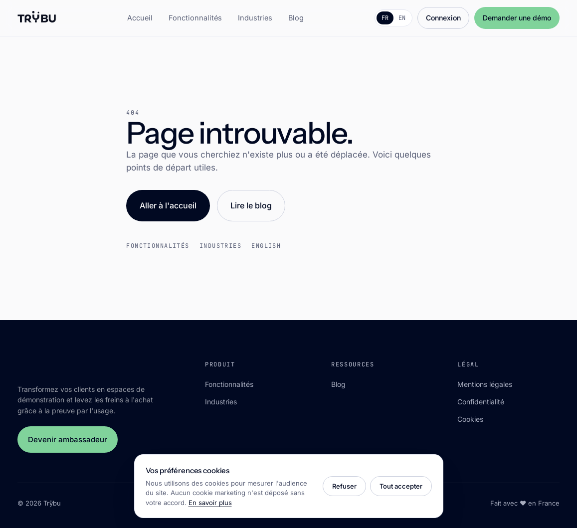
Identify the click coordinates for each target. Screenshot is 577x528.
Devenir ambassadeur (67, 439)
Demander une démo (517, 17)
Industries (255, 17)
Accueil (140, 17)
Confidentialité (480, 401)
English (266, 246)
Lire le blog (251, 205)
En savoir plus (210, 503)
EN (401, 18)
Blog (296, 17)
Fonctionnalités (195, 17)
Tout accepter (401, 486)
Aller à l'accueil (168, 205)
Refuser (344, 486)
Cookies (470, 419)
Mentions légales (484, 384)
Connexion (443, 17)
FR (385, 18)
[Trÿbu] (37, 18)
